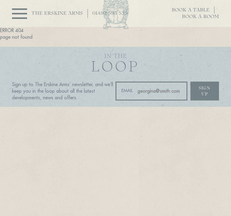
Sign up (205, 91)
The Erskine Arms (57, 13)
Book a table (191, 10)
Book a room (200, 16)
